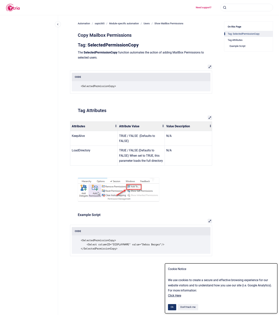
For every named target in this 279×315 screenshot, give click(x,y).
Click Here (174, 295)
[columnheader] (94, 126)
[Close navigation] (58, 24)
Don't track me (188, 307)
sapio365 (99, 23)
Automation (84, 23)
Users (147, 23)
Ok (172, 307)
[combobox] (247, 7)
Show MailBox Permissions (168, 23)
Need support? (203, 7)
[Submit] (225, 8)
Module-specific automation (124, 23)
